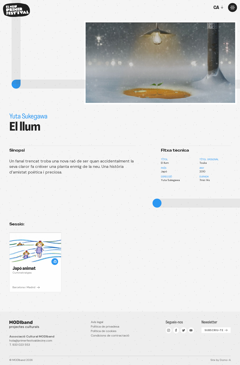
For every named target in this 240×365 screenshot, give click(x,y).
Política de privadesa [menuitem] (105, 326)
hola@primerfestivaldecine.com (30, 341)
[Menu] (232, 7)
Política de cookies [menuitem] (103, 331)
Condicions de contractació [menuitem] (110, 335)
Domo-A (225, 360)
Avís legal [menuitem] (97, 322)
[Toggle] (219, 7)
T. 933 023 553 (19, 345)
